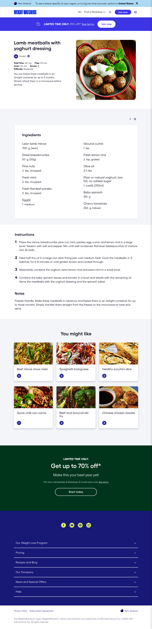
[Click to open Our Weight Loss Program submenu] (76, 543)
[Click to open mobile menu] (135, 12)
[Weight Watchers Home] (25, 12)
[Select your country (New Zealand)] (129, 611)
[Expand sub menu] (95, 12)
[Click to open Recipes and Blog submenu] (76, 563)
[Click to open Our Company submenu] (76, 572)
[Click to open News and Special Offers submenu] (76, 582)
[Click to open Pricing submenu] (76, 553)
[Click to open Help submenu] (76, 592)
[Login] (110, 12)
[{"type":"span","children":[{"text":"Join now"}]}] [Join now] (76, 24)
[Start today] (76, 492)
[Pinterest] (80, 525)
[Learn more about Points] (28, 56)
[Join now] (106, 24)
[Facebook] (63, 525)
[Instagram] (88, 525)
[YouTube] (71, 525)
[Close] (137, 3)
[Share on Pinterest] (135, 119)
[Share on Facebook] (130, 119)
